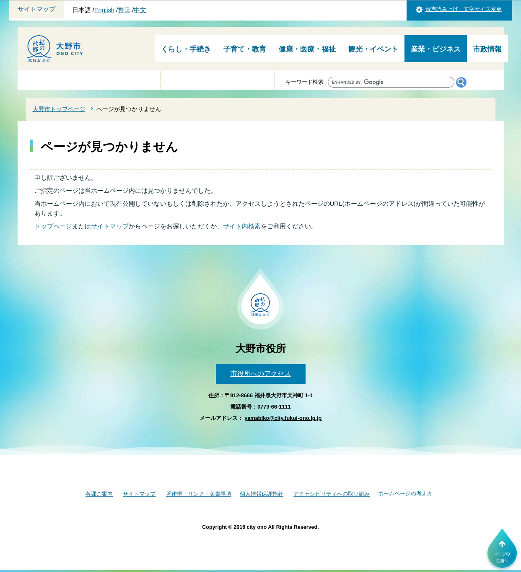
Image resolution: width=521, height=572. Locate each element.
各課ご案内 (99, 494)
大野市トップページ (59, 109)
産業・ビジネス (436, 49)
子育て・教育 (244, 49)
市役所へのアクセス (261, 373)
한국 (124, 10)
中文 (140, 10)
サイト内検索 (242, 226)
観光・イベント (373, 49)
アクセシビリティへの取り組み (331, 494)
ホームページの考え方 (405, 493)
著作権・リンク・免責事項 (198, 494)
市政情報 (487, 49)
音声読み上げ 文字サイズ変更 (463, 9)
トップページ (53, 226)
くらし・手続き (186, 49)
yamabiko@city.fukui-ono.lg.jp (282, 418)
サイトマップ (36, 9)
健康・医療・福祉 (307, 49)
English (104, 10)
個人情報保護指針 (261, 494)
